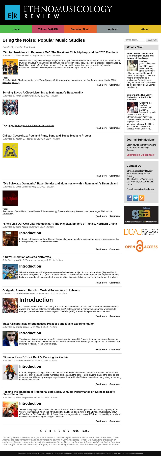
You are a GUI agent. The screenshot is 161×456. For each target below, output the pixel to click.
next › (76, 430)
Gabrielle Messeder (25, 293)
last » (86, 430)
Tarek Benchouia (24, 95)
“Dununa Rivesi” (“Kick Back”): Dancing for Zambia (35, 357)
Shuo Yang (21, 397)
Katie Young (22, 227)
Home (16, 29)
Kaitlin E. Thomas (25, 139)
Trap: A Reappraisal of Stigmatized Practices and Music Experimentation (48, 323)
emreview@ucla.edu (134, 453)
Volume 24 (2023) (48, 29)
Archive (112, 29)
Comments (115, 85)
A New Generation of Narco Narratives (27, 257)
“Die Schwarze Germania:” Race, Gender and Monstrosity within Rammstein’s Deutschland (60, 183)
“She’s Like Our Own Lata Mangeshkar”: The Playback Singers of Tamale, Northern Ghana (60, 223)
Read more (101, 85)
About (144, 29)
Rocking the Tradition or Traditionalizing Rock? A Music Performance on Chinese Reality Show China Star (59, 393)
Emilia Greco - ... (24, 327)
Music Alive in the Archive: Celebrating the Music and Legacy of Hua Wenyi (140, 55)
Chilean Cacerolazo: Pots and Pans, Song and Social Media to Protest (47, 135)
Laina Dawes (22, 186)
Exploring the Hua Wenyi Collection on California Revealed (139, 97)
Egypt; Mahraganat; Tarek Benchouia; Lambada (31, 125)
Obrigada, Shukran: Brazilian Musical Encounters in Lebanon (41, 290)
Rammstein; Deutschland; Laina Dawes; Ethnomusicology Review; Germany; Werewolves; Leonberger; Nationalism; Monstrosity (58, 212)
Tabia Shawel (22, 55)
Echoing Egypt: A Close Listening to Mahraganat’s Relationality (43, 92)
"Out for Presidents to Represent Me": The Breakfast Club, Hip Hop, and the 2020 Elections (60, 52)
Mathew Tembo (23, 360)
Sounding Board (80, 29)
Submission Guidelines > (141, 155)
